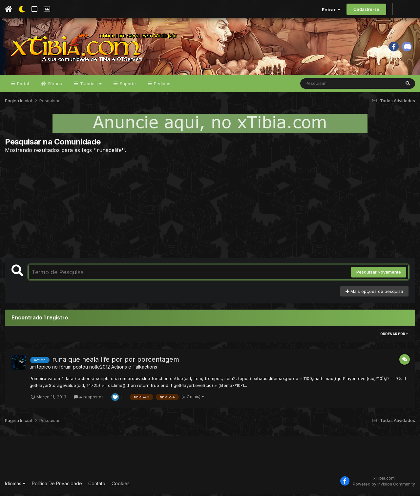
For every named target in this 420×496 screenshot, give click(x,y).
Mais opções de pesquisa (374, 293)
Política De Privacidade (57, 486)
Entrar (331, 9)
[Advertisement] (210, 208)
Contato (96, 486)
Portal (22, 85)
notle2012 (99, 369)
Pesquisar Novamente (378, 274)
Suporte (127, 85)
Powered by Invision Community (384, 486)
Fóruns (54, 85)
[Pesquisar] (325, 86)
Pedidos (161, 85)
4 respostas (89, 399)
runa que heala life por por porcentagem (115, 362)
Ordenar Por (394, 336)
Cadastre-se (366, 9)
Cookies (121, 486)
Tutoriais (90, 85)
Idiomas (15, 486)
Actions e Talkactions (134, 369)
